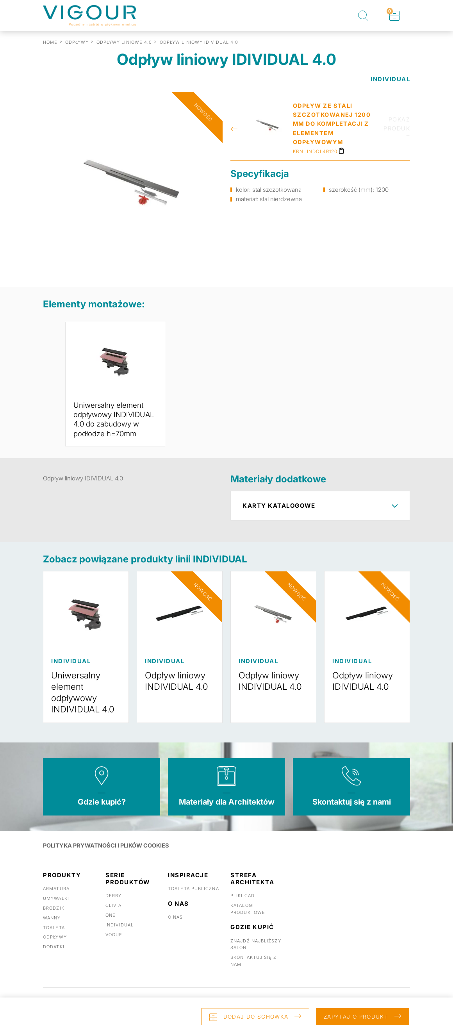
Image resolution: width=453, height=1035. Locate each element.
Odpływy (55, 945)
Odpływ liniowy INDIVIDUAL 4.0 (178, 689)
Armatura (56, 897)
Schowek (390, 11)
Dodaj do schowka (240, 1015)
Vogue (114, 943)
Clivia (113, 913)
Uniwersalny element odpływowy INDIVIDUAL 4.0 (84, 700)
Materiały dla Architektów (227, 810)
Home (50, 42)
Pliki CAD (242, 904)
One (110, 923)
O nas (175, 925)
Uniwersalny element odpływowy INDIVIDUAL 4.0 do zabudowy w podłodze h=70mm (114, 423)
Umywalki (56, 906)
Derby (113, 904)
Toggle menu (437, 15)
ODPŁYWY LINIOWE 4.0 (124, 42)
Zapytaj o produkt (353, 1015)
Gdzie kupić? (102, 810)
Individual (119, 933)
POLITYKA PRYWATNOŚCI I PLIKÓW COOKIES (107, 853)
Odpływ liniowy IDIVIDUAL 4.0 (364, 689)
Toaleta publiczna (193, 897)
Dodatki (53, 955)
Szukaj (363, 15)
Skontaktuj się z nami (351, 810)
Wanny (52, 926)
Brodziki (54, 916)
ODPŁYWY (77, 42)
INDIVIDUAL (390, 79)
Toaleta (54, 936)
